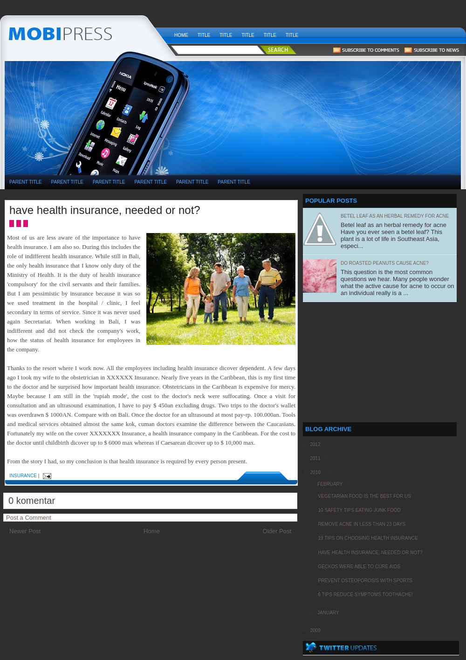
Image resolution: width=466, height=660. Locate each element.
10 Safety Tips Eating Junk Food (359, 510)
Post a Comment (28, 517)
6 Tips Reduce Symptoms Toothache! (365, 594)
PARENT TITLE (25, 182)
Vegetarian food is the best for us (364, 496)
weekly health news (87, 33)
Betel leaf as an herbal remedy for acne (395, 216)
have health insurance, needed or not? (104, 210)
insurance (23, 475)
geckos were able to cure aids (359, 566)
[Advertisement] (279, 140)
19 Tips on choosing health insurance (368, 538)
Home (181, 35)
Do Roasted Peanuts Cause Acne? (385, 263)
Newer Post (25, 531)
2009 (316, 630)
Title (204, 35)
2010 (316, 472)
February (330, 484)
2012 (316, 444)
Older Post (277, 531)
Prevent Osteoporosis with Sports (365, 580)
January (328, 612)
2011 (316, 458)
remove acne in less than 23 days (361, 524)
